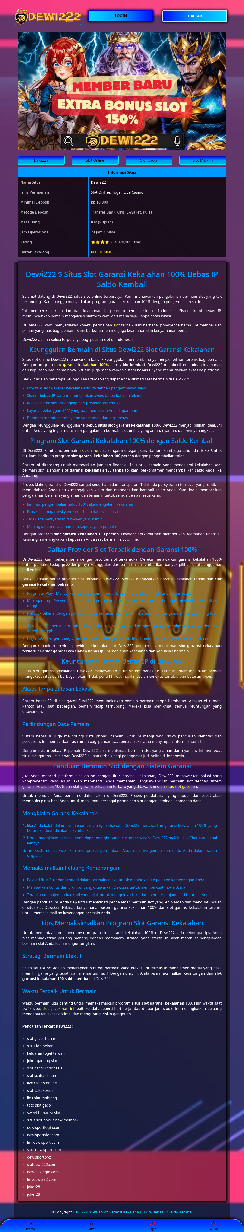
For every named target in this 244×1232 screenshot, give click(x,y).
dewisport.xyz (39, 1157)
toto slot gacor (39, 1105)
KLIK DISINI (101, 252)
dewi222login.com (43, 1172)
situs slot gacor (179, 786)
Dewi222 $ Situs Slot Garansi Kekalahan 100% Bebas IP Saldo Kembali (133, 1212)
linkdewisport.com (43, 1142)
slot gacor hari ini (58, 1008)
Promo (30, 1226)
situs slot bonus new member (53, 1120)
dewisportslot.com (43, 1134)
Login (152, 1226)
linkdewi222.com (41, 1179)
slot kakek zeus (40, 1090)
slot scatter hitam (42, 1075)
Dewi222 (98, 182)
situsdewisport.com (44, 1149)
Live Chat (213, 1226)
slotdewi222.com (42, 1164)
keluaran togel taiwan (46, 1053)
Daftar (91, 1226)
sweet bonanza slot (43, 1112)
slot (117, 325)
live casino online (42, 1082)
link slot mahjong (42, 1097)
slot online (89, 450)
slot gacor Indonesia (45, 1068)
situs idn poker (40, 1045)
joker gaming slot (42, 1060)
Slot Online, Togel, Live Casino (117, 192)
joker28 (33, 1186)
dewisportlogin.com (44, 1127)
